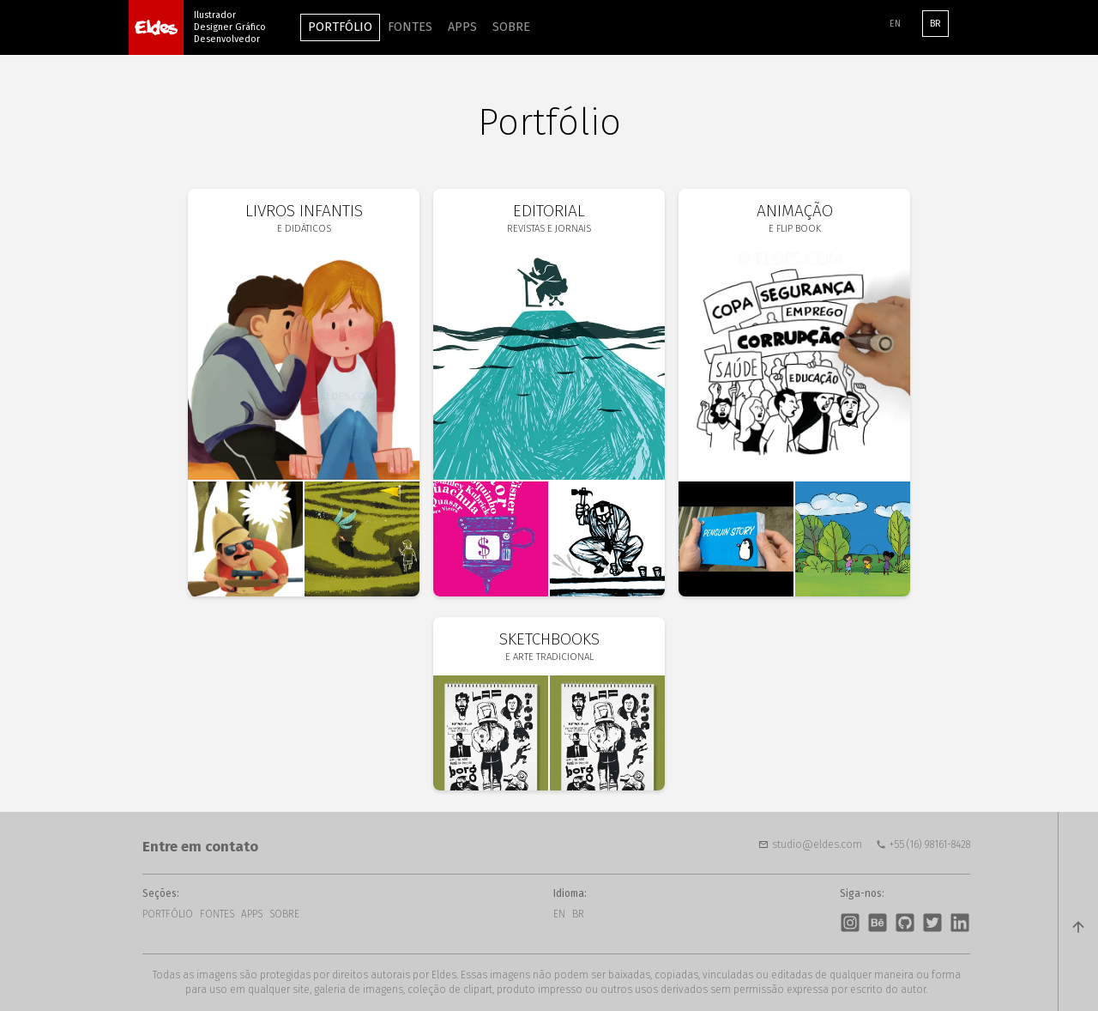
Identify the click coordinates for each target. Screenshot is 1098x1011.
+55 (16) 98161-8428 (930, 845)
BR (935, 23)
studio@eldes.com (817, 845)
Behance (877, 922)
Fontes (410, 27)
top (1078, 911)
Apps (462, 27)
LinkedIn (960, 922)
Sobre (511, 27)
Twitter (932, 922)
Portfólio (340, 27)
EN (895, 23)
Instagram (850, 922)
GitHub (905, 922)
